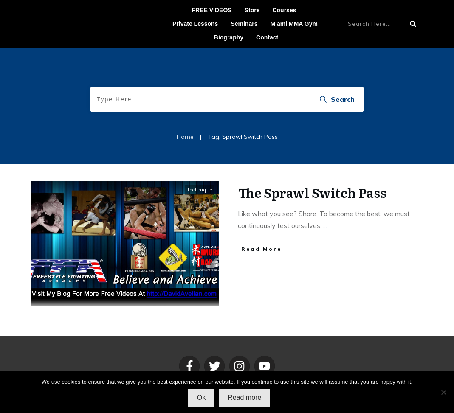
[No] (443, 392)
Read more (244, 397)
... (325, 225)
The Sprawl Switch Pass (312, 192)
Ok (201, 397)
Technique (199, 190)
